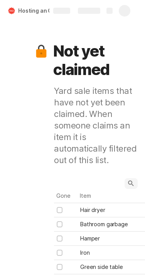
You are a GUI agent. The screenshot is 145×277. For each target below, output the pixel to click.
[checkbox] (59, 210)
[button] (41, 51)
